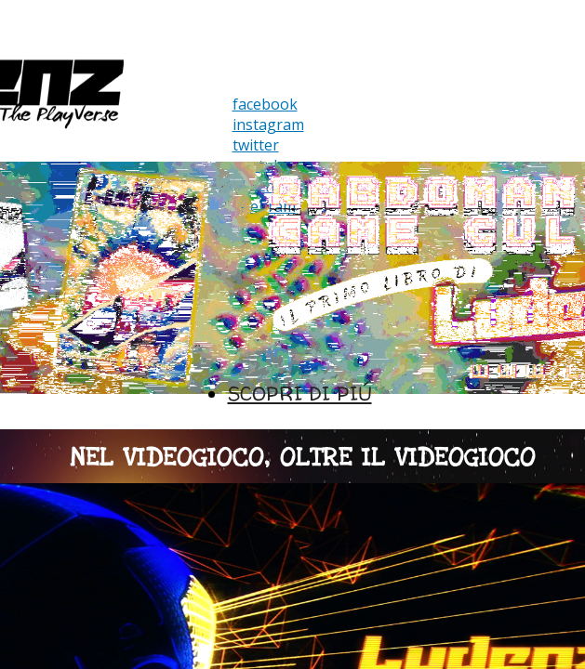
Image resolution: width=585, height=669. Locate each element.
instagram (268, 124)
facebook (265, 104)
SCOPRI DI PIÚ (300, 393)
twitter (256, 145)
